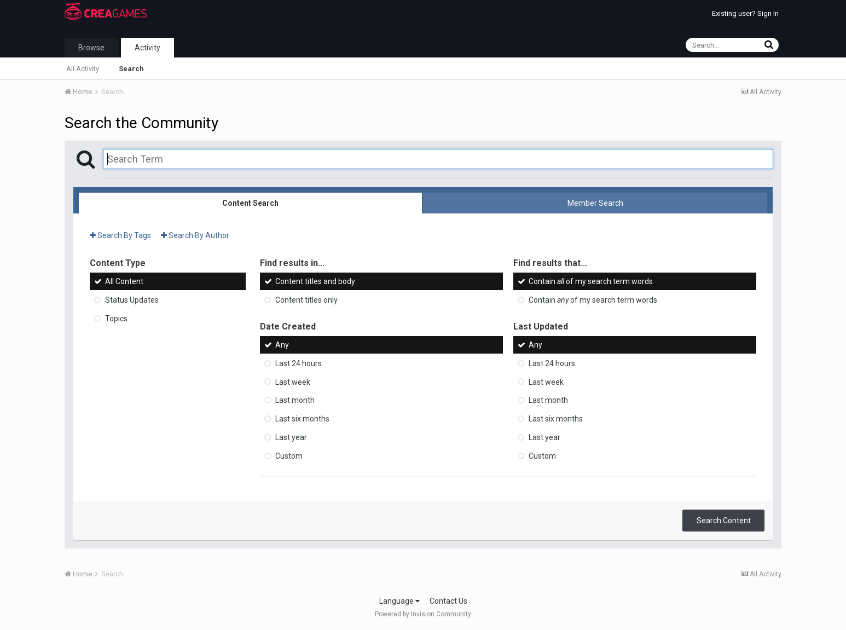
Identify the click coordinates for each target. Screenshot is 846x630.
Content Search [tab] (250, 203)
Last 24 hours (298, 363)
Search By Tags (120, 235)
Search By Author (195, 235)
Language (399, 601)
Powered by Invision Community (423, 614)
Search (131, 69)
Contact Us (448, 601)
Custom (289, 456)
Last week (292, 381)
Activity (147, 47)
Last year (291, 437)
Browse (91, 47)
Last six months (302, 418)
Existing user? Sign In (745, 13)
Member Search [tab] (595, 203)
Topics (116, 318)
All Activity (82, 69)
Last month (295, 400)
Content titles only (306, 300)
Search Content (724, 520)
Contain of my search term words (591, 281)
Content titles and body (315, 281)
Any (282, 344)
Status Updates (132, 300)
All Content (124, 281)
